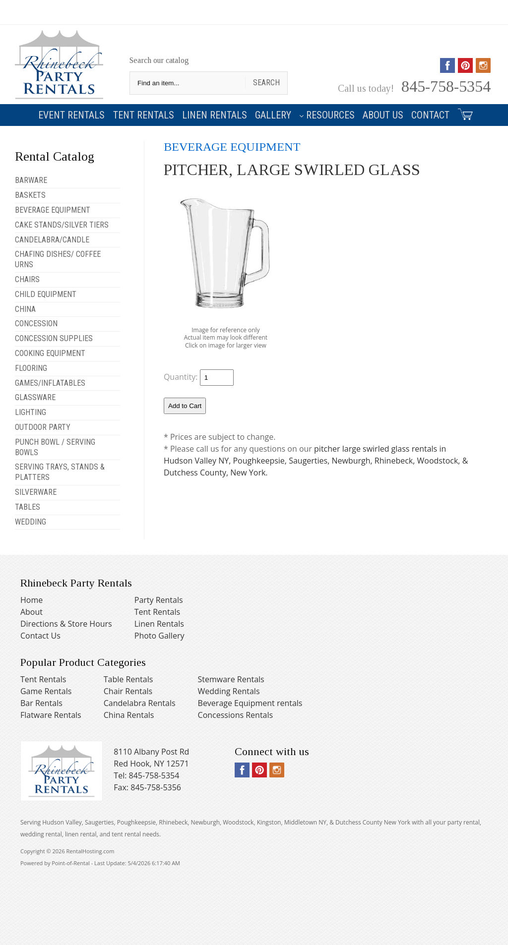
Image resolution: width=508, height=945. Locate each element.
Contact (430, 115)
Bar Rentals (41, 703)
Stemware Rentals (231, 679)
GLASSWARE (35, 397)
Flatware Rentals (50, 714)
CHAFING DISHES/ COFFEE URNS (58, 259)
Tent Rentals (143, 115)
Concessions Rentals (235, 714)
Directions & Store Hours (66, 623)
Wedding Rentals (229, 691)
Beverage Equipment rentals (250, 703)
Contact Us (40, 635)
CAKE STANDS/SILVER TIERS (62, 225)
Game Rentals (45, 691)
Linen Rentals (214, 115)
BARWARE (31, 180)
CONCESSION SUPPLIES (54, 338)
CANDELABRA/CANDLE (52, 239)
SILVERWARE (36, 492)
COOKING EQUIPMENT (50, 353)
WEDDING (30, 522)
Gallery (273, 115)
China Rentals (129, 714)
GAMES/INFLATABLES (50, 383)
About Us (383, 115)
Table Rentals (128, 679)
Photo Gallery (159, 635)
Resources (327, 115)
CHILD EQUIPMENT (45, 294)
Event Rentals (71, 115)
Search (266, 82)
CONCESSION (36, 323)
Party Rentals (158, 599)
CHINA (25, 309)
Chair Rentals (128, 691)
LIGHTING (30, 412)
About (31, 611)
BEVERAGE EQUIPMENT (52, 210)
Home (31, 599)
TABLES (27, 507)
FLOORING (31, 368)
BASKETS (30, 195)
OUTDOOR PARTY (42, 427)
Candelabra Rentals (140, 703)
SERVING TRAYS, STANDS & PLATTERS (60, 472)
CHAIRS (27, 279)
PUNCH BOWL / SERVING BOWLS (55, 447)
